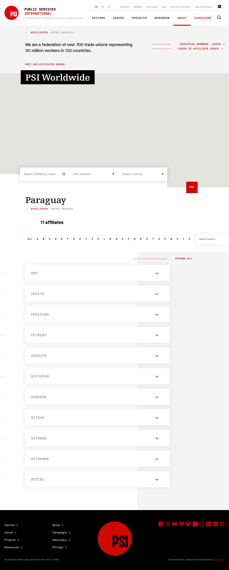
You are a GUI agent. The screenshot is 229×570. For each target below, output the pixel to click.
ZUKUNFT (220, 559)
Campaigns (203, 18)
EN (96, 6)
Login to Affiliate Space (199, 49)
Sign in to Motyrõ (203, 6)
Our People (152, 6)
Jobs (164, 6)
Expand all (183, 259)
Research (125, 6)
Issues (118, 18)
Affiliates (138, 6)
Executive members (180, 6)
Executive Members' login (200, 44)
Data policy (59, 540)
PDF (192, 187)
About (182, 18)
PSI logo (58, 547)
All (30, 239)
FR (102, 6)
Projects (139, 18)
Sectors (98, 18)
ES (109, 6)
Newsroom (162, 18)
